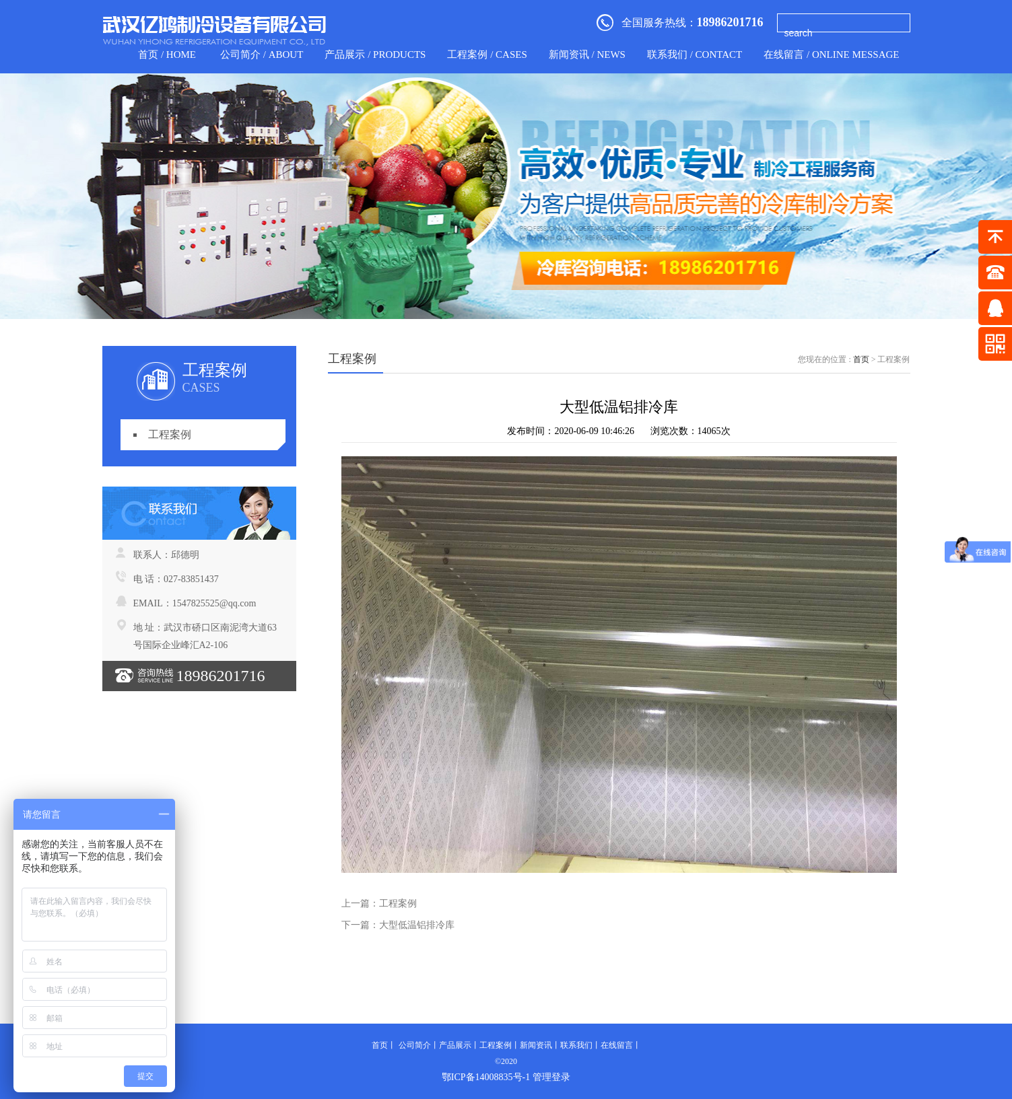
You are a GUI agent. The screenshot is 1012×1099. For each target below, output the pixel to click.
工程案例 (169, 434)
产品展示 (455, 1045)
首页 (861, 359)
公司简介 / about (261, 54)
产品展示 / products (375, 54)
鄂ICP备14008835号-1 (486, 1077)
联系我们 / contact (694, 54)
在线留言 (617, 1045)
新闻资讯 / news (587, 54)
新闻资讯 (536, 1045)
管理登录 (551, 1077)
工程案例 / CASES (487, 54)
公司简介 (415, 1045)
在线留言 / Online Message (831, 54)
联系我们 (576, 1045)
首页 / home (167, 54)
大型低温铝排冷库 (416, 925)
